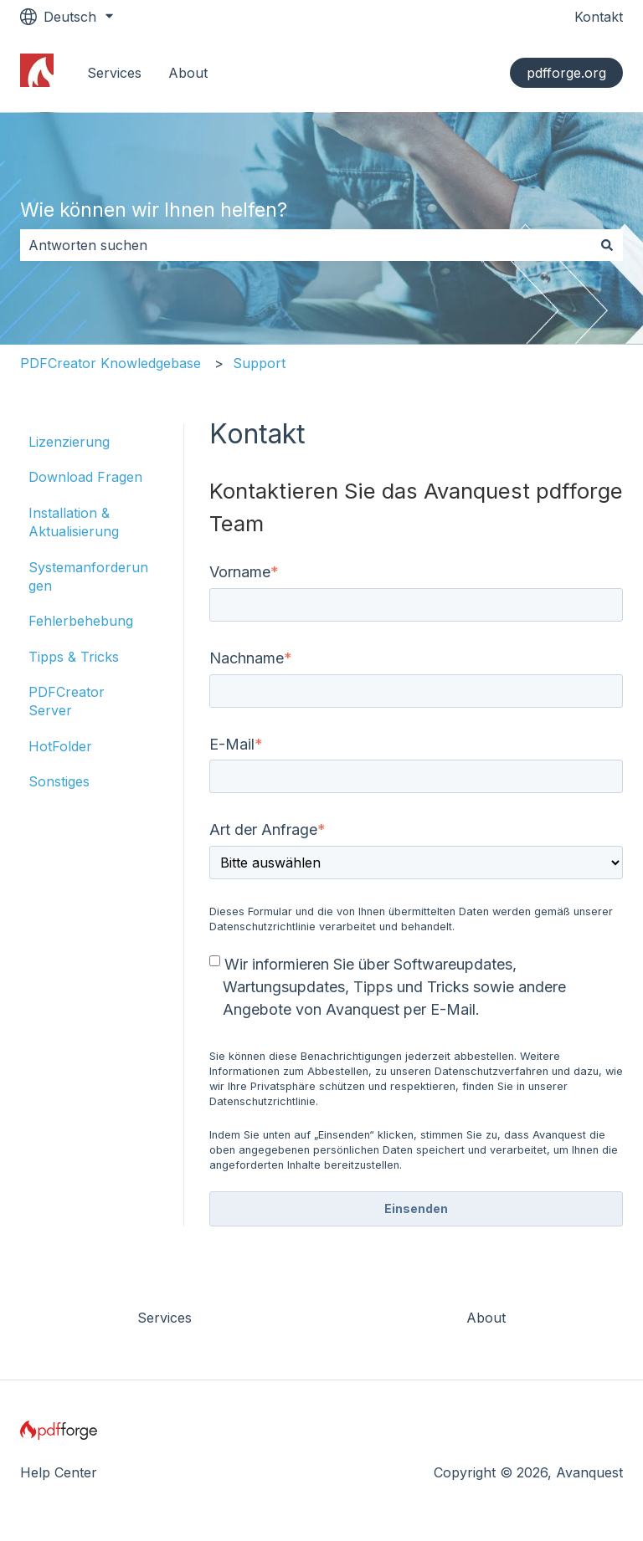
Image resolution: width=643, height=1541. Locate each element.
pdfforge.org (566, 72)
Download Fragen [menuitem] (85, 476)
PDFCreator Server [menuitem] (66, 701)
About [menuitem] (486, 1317)
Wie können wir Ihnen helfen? (153, 210)
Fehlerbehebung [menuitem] (80, 620)
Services (114, 72)
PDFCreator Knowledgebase (110, 363)
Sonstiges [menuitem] (59, 781)
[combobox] (305, 245)
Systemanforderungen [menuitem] (88, 576)
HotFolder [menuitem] (60, 746)
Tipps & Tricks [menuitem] (73, 656)
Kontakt (598, 16)
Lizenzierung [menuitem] (69, 441)
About (188, 72)
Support (259, 363)
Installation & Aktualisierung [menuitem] (73, 522)
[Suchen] (607, 245)
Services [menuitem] (164, 1317)
